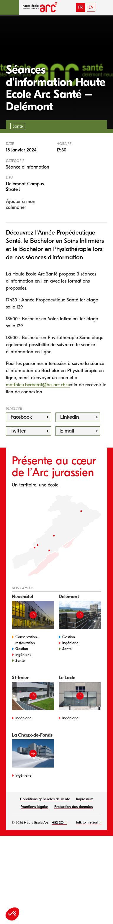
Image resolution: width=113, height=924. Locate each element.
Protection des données (73, 806)
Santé (20, 660)
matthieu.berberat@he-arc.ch (35, 384)
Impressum (84, 799)
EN (91, 7)
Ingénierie (23, 654)
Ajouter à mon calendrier (20, 204)
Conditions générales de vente (45, 799)
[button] (9, 7)
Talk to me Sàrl (87, 822)
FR (80, 7)
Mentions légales (34, 806)
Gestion (21, 648)
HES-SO (58, 823)
